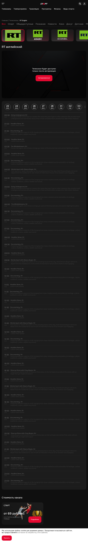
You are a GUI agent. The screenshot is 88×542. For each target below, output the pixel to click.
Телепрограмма (20, 9)
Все (4, 24)
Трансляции (34, 9)
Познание (41, 24)
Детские (79, 24)
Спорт (11, 24)
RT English (23, 21)
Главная (5, 21)
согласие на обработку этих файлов (32, 532)
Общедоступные (24, 24)
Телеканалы (6, 9)
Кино (61, 24)
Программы (46, 9)
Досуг (69, 24)
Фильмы (57, 9)
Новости (52, 24)
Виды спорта (68, 9)
